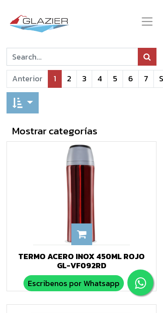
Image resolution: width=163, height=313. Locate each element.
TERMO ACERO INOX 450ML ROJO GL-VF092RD (81, 261)
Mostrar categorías (54, 130)
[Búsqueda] (147, 57)
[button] (23, 102)
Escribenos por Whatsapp (74, 283)
